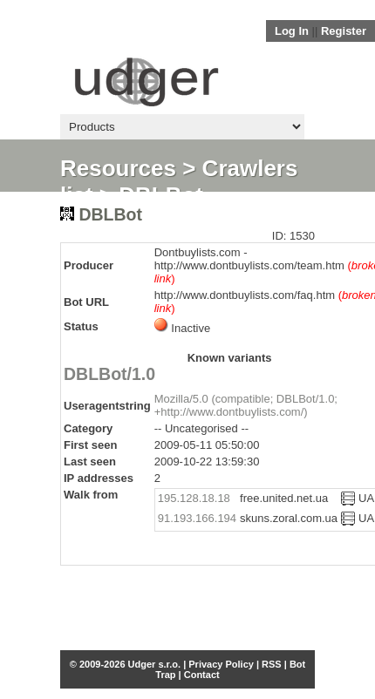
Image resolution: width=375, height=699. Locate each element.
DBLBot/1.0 (109, 373)
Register (343, 30)
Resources (118, 168)
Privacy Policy (221, 664)
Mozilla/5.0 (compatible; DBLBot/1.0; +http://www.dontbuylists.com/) (246, 405)
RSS (272, 664)
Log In (292, 30)
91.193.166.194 (197, 518)
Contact (202, 674)
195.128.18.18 (194, 498)
